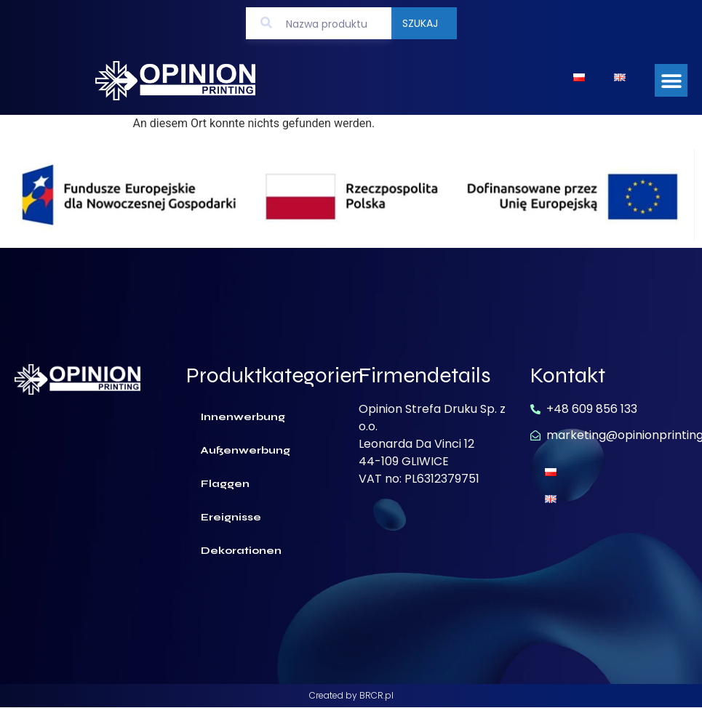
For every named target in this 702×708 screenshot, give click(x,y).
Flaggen (225, 484)
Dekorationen (241, 550)
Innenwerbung (243, 417)
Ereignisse (231, 517)
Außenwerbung (245, 450)
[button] (671, 80)
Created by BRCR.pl (351, 695)
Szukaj (420, 23)
